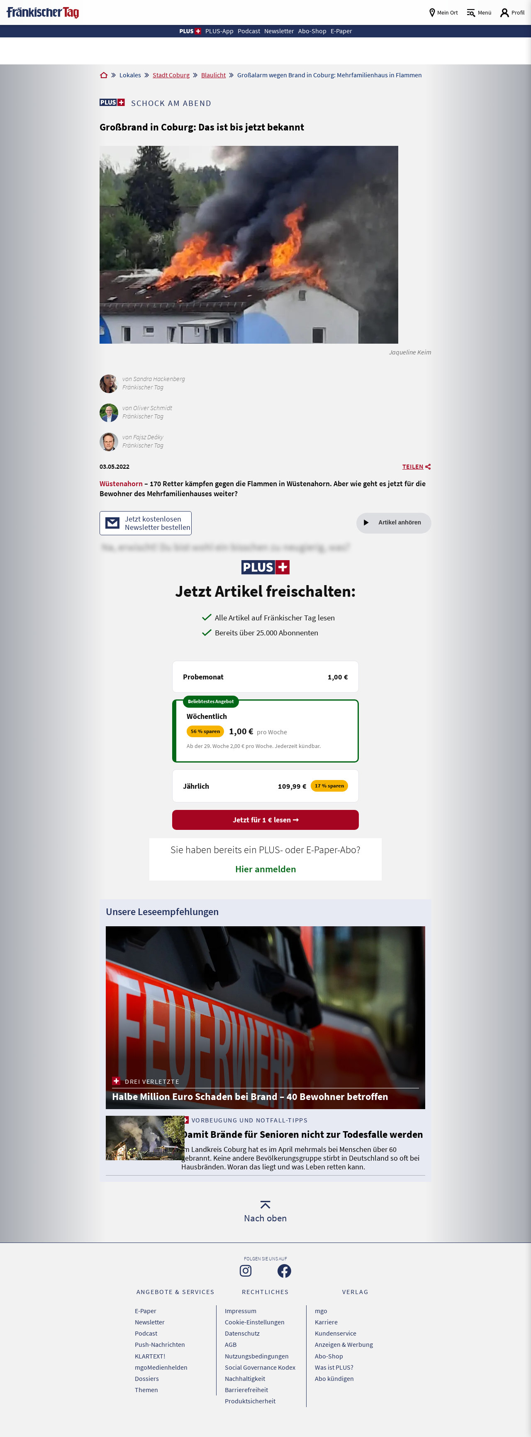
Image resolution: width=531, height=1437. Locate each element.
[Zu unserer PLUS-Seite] (112, 102)
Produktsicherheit (250, 1407)
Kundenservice (335, 1344)
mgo (321, 1323)
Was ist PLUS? (334, 1375)
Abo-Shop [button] (314, 31)
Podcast (146, 1344)
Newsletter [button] (279, 31)
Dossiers (147, 1386)
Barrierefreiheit (246, 1396)
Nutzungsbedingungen (257, 1365)
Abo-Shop (329, 1365)
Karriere (326, 1334)
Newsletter (150, 1334)
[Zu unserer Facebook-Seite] (284, 1284)
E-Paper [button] (343, 31)
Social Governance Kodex (260, 1375)
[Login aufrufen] (512, 12)
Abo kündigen (334, 1386)
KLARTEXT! (150, 1365)
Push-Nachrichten (160, 1355)
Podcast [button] (248, 31)
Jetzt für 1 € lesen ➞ (266, 820)
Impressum (240, 1323)
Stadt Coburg (171, 75)
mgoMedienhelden (161, 1375)
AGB (230, 1355)
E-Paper (145, 1323)
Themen (146, 1396)
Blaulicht (213, 75)
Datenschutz (242, 1344)
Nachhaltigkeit (245, 1386)
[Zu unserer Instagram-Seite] (245, 1284)
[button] (187, 31)
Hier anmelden (265, 869)
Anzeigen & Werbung (344, 1355)
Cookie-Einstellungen (255, 1334)
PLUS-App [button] (216, 31)
